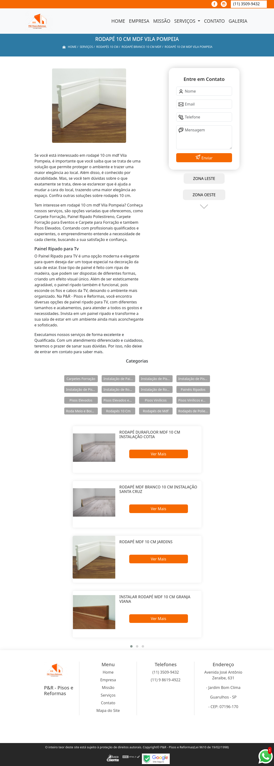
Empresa (139, 21)
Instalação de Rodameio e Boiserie (119, 389)
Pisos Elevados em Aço (119, 400)
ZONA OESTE (204, 194)
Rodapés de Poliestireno (194, 411)
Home (118, 21)
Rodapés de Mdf (156, 411)
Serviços (185, 21)
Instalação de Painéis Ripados (119, 378)
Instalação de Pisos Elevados (157, 378)
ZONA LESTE (204, 178)
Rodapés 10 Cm (118, 411)
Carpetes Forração (80, 378)
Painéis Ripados (193, 389)
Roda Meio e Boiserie (82, 411)
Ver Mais (158, 454)
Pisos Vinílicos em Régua (194, 400)
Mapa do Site (108, 710)
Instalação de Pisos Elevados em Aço (194, 378)
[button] (131, 646)
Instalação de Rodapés (157, 389)
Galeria (238, 21)
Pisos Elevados (81, 400)
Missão (161, 21)
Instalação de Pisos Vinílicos (82, 389)
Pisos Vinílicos (156, 400)
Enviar (206, 158)
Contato (214, 21)
